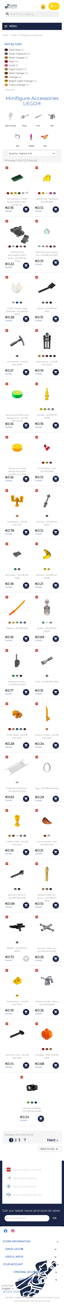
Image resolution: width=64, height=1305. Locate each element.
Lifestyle (31, 146)
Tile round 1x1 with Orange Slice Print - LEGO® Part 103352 (17, 471)
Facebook (6, 1231)
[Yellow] (15, 193)
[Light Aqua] (43, 246)
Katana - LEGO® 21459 (17, 628)
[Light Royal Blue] (48, 409)
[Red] (8, 193)
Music (24, 126)
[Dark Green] (19, 193)
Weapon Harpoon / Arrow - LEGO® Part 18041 (46, 898)
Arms (38, 126)
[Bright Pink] (47, 246)
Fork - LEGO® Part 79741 (46, 682)
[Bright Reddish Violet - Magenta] (50, 462)
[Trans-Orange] (13, 622)
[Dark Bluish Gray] (24, 246)
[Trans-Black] (50, 622)
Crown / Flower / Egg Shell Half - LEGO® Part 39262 (17, 311)
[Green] (15, 569)
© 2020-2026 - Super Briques (21, 1291)
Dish (17, 146)
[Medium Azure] (20, 622)
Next (53, 1140)
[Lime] (45, 409)
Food (45, 146)
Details (8, 211)
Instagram (13, 1231)
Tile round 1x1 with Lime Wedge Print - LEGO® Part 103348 (17, 418)
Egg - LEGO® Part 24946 (47, 788)
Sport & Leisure (10, 126)
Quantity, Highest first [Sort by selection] (32, 153)
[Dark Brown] (50, 356)
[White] (23, 193)
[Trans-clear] (47, 193)
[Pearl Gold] (11, 193)
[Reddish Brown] (17, 246)
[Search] (32, 14)
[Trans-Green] (43, 622)
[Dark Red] (9, 246)
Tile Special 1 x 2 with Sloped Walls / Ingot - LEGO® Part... (17, 202)
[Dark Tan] (20, 302)
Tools (52, 126)
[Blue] (17, 302)
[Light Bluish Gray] (20, 246)
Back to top (49, 1149)
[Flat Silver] (54, 193)
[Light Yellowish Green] (17, 622)
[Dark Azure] (32, 1102)
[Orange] (50, 1049)
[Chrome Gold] (48, 569)
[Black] (50, 302)
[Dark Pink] (50, 193)
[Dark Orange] (13, 835)
